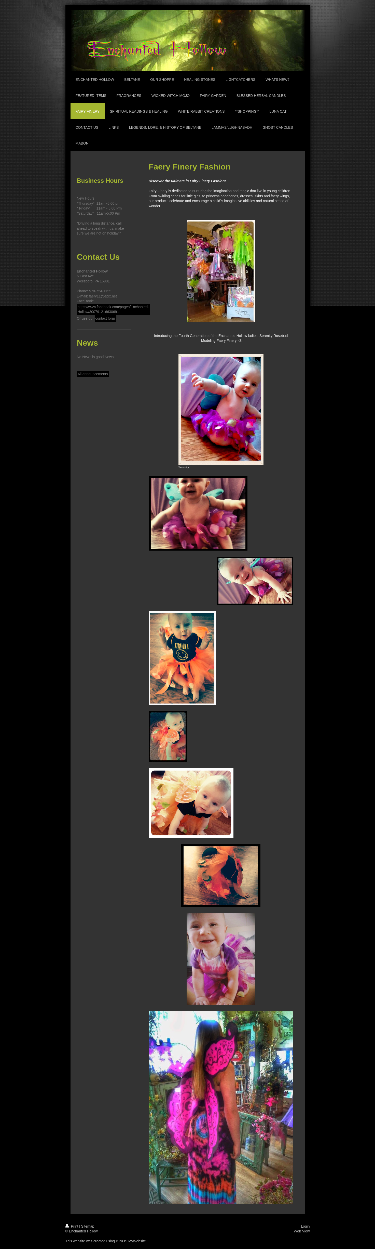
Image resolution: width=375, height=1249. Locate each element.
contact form (105, 318)
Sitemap (87, 1226)
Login (305, 1226)
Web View (302, 1231)
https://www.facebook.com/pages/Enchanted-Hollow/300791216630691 (113, 309)
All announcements (93, 374)
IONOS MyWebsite (131, 1241)
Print (72, 1226)
